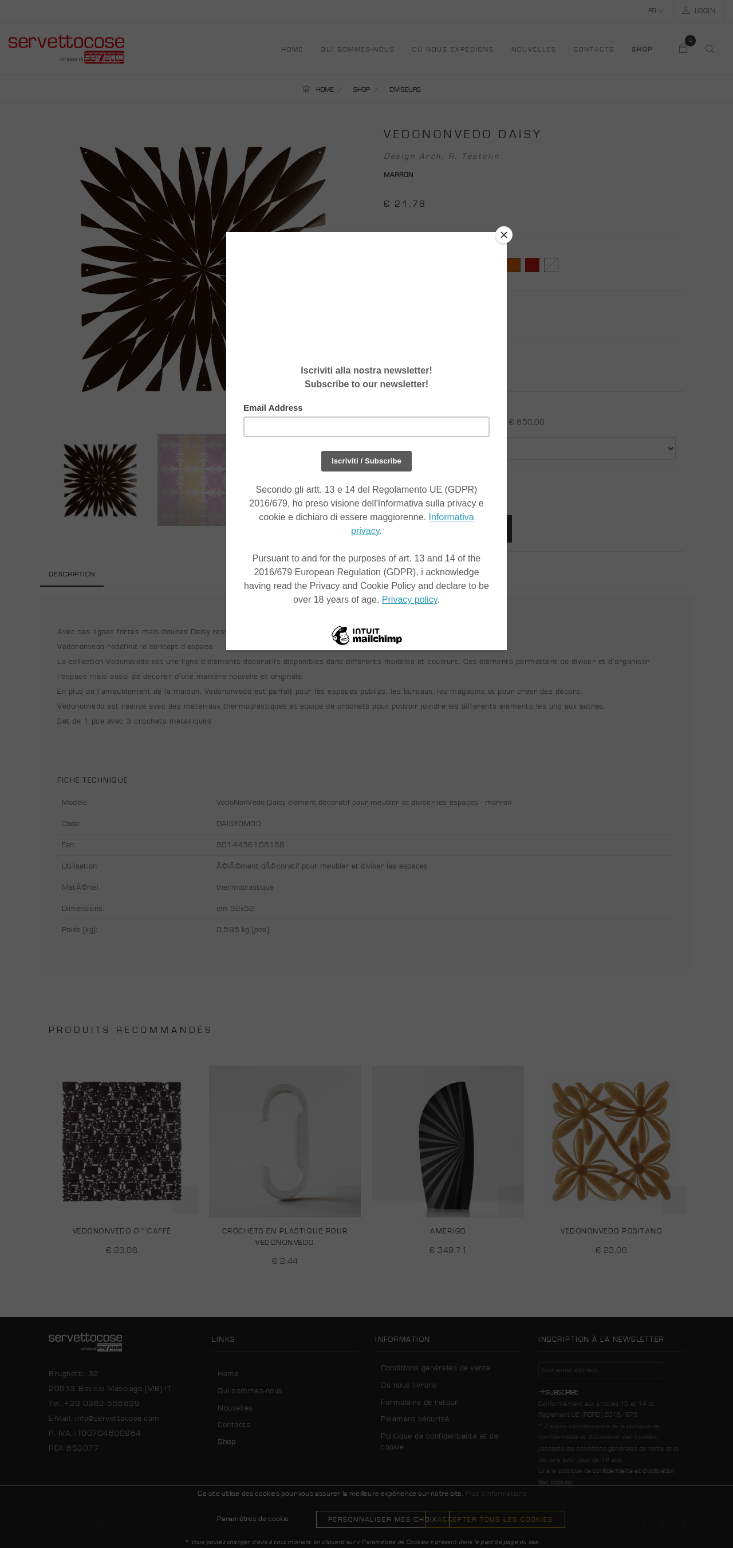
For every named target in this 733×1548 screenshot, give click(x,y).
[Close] (504, 234)
